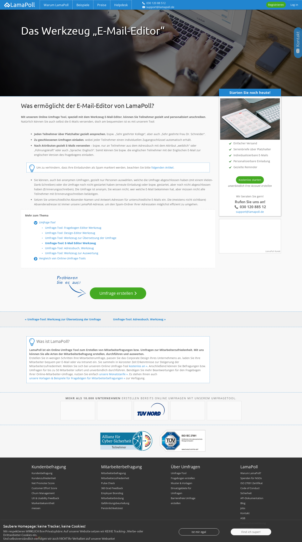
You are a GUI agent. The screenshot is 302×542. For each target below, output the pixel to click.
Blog (242, 503)
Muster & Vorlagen (181, 483)
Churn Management (43, 493)
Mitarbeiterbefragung (113, 473)
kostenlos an (137, 366)
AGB (242, 518)
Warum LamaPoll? (250, 473)
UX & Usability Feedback (45, 498)
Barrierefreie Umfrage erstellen (183, 500)
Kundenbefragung (42, 473)
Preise (101, 5)
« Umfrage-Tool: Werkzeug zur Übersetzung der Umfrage (63, 319)
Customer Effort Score (44, 488)
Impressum (246, 528)
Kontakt (245, 513)
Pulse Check (108, 483)
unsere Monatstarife (112, 374)
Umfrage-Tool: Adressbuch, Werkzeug (69, 248)
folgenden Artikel (162, 167)
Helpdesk (121, 5)
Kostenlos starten (250, 180)
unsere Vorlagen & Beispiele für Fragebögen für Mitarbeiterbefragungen (76, 378)
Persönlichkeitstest (112, 508)
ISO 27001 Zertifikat (251, 483)
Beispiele (82, 5)
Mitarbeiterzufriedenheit (115, 478)
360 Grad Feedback (112, 488)
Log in (294, 5)
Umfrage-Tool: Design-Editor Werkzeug (70, 233)
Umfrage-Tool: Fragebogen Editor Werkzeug (73, 228)
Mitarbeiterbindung (112, 498)
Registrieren (276, 5)
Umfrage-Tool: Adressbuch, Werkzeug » (139, 319)
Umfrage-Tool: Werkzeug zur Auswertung (71, 253)
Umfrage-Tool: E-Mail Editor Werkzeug (70, 243)
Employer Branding (112, 493)
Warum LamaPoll (56, 5)
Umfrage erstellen (116, 293)
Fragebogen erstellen (183, 478)
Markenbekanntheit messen (43, 505)
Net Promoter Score (43, 483)
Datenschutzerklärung (253, 523)
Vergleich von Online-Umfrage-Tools (62, 258)
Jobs (242, 508)
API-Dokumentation (251, 498)
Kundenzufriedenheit (44, 478)
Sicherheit (246, 493)
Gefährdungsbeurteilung (115, 503)
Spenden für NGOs (251, 478)
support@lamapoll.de (250, 212)
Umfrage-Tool (47, 222)
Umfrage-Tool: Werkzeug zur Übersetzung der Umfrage (80, 238)
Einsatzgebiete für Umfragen (181, 490)
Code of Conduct (250, 488)
